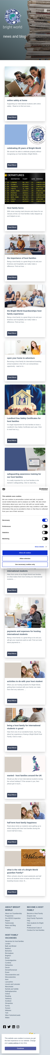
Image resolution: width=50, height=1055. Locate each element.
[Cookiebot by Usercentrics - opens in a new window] (39, 489)
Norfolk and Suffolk (11, 989)
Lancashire (9, 982)
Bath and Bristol (10, 946)
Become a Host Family (35, 908)
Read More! (12, 117)
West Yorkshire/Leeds (12, 1015)
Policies (8, 928)
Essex (7, 972)
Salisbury (8, 998)
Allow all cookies (25, 553)
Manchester (9, 986)
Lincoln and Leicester (12, 984)
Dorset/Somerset (11, 970)
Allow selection (25, 558)
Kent (6, 979)
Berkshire (8, 951)
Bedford (8, 948)
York (6, 1013)
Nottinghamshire (11, 991)
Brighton (8, 955)
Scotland (8, 1001)
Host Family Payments (35, 918)
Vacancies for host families (14, 941)
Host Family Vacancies (11, 936)
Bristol (7, 958)
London (7, 944)
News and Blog (10, 925)
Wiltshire (8, 1010)
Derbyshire (9, 965)
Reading (8, 996)
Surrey (7, 1006)
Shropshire (9, 1003)
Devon (7, 967)
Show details (39, 547)
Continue (20, 1048)
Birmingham (9, 953)
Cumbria (8, 963)
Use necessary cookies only (25, 564)
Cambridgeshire (10, 960)
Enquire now (31, 916)
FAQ (28, 920)
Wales (7, 1017)
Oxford (7, 994)
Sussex (7, 1008)
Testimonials (9, 923)
